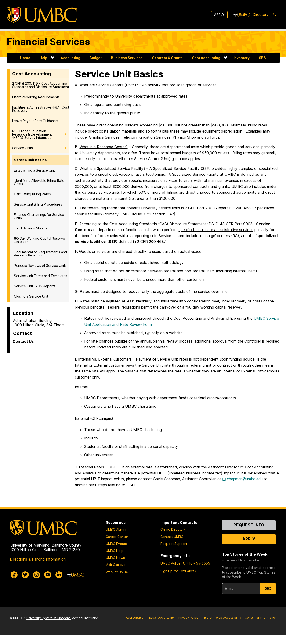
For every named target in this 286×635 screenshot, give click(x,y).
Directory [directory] (260, 14)
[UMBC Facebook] (14, 575)
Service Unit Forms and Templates (40, 276)
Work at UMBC (117, 572)
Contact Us (23, 341)
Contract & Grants (167, 58)
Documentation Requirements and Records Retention (40, 253)
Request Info (248, 525)
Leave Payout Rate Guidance (35, 121)
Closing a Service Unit (31, 296)
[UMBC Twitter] (25, 575)
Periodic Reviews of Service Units (40, 265)
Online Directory (173, 529)
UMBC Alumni (116, 529)
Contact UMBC (171, 537)
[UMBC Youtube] (48, 575)
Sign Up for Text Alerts (178, 571)
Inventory (242, 58)
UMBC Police (170, 563)
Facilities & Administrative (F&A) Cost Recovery (40, 108)
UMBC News (115, 558)
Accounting (70, 58)
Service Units (22, 148)
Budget (96, 58)
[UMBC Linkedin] (59, 575)
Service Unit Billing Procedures (38, 204)
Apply (219, 15)
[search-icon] (274, 15)
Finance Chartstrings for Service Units (39, 216)
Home (25, 58)
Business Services (127, 58)
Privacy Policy (188, 617)
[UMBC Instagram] (36, 575)
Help (43, 58)
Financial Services (48, 41)
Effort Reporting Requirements (36, 97)
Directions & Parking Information (38, 559)
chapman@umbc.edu (245, 479)
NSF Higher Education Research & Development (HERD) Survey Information (33, 134)
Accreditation (135, 617)
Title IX (207, 617)
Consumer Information (261, 617)
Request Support (173, 544)
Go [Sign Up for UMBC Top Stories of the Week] (268, 588)
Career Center (117, 537)
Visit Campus (115, 565)
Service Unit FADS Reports (34, 286)
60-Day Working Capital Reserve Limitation (39, 240)
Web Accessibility (228, 617)
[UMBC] (41, 14)
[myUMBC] (241, 15)
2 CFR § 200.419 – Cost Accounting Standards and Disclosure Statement (40, 85)
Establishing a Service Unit (34, 170)
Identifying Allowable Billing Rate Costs (39, 182)
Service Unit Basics (30, 160)
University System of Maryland (48, 618)
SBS (262, 58)
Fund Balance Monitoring (33, 228)
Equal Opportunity (162, 617)
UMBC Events (116, 544)
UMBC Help (114, 551)
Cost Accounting (206, 58)
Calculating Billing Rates (32, 194)
